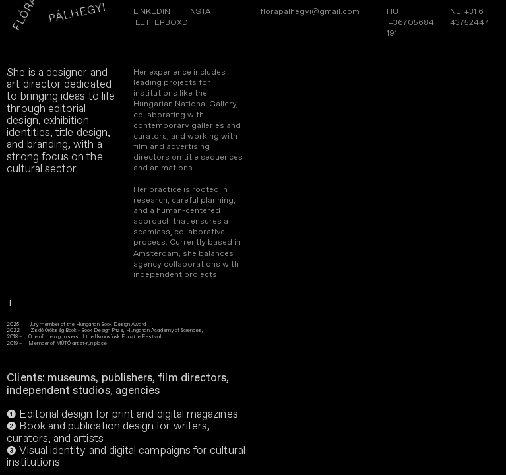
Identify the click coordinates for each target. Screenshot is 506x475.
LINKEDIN (151, 11)
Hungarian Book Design (103, 324)
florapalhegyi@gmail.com (310, 11)
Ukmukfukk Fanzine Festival (127, 337)
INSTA (199, 11)
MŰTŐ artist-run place (81, 343)
